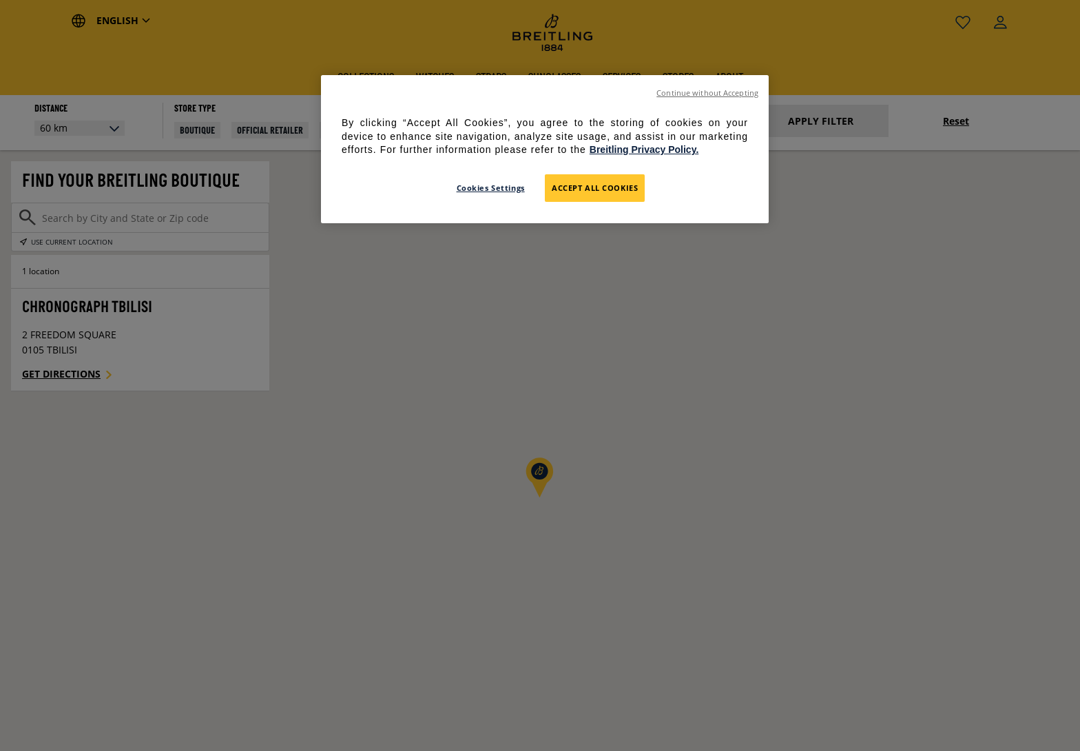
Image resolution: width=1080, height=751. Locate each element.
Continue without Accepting (707, 93)
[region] (545, 149)
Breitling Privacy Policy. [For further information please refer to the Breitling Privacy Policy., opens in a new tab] (644, 149)
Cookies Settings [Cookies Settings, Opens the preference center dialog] (491, 188)
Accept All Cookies (595, 188)
